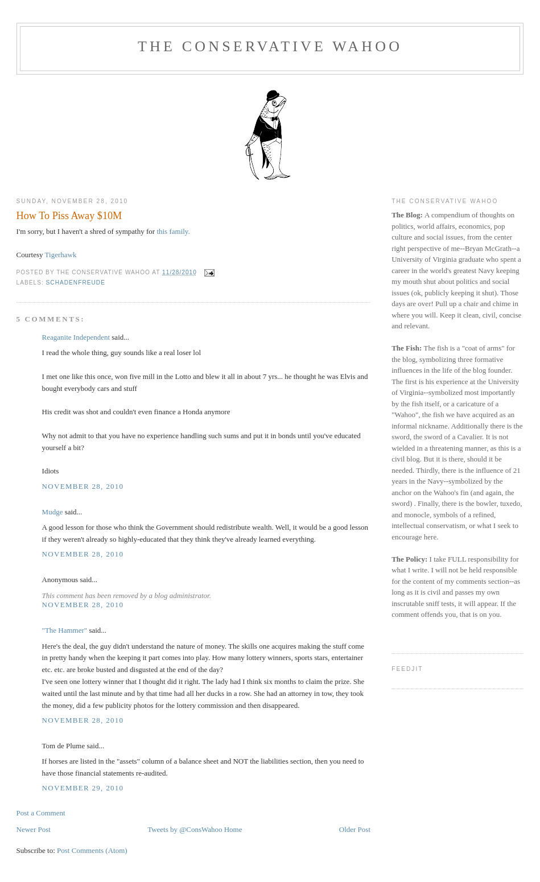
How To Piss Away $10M (69, 215)
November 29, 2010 (83, 788)
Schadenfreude (75, 282)
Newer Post (34, 829)
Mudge (52, 512)
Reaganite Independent (76, 337)
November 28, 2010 (83, 486)
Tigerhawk (61, 254)
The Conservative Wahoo (270, 46)
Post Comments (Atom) (92, 850)
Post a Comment (41, 813)
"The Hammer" (65, 630)
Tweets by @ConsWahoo (184, 829)
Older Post (354, 829)
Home (233, 829)
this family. (172, 231)
